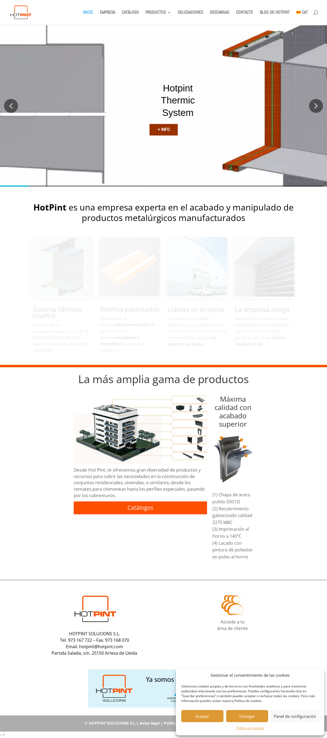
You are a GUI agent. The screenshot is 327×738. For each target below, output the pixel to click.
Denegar (247, 716)
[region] (163, 106)
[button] (316, 675)
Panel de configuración (295, 716)
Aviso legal (149, 723)
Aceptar (202, 716)
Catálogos (140, 507)
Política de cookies (250, 728)
